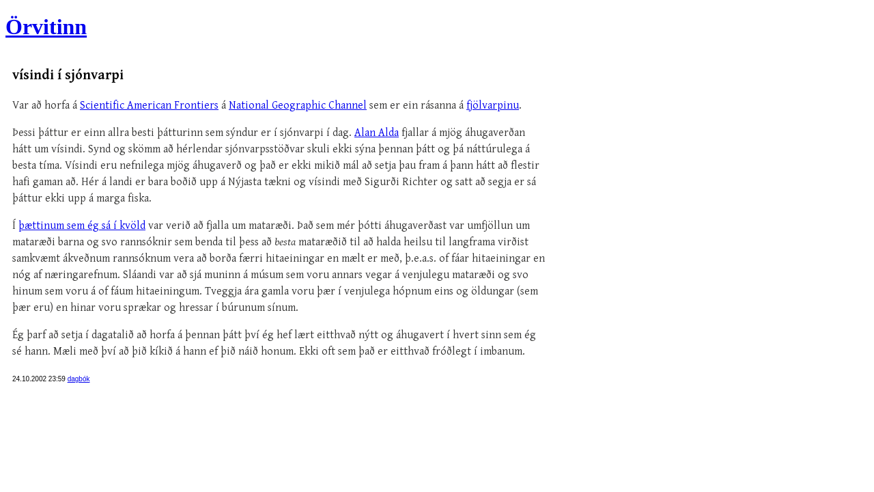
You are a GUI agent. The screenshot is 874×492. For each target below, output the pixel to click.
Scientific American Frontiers (149, 105)
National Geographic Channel (298, 105)
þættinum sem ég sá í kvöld (81, 225)
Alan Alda (376, 132)
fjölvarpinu (492, 105)
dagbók (79, 379)
